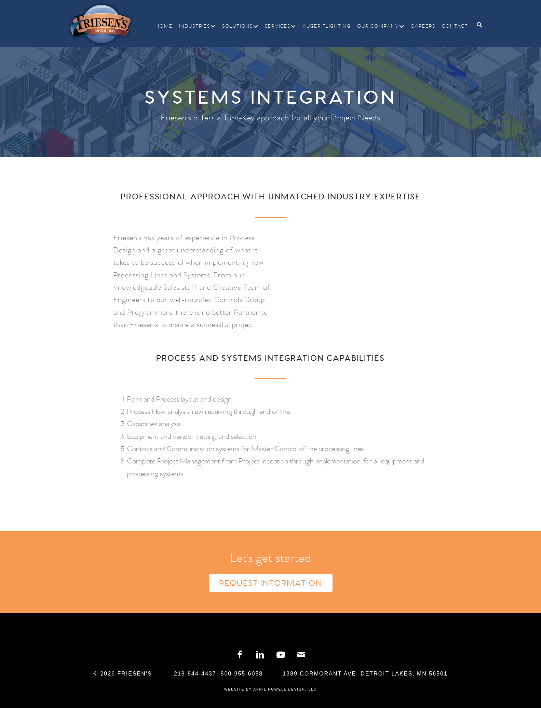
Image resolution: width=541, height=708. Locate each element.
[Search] (476, 24)
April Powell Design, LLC (285, 689)
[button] (213, 26)
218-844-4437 (195, 674)
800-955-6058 (242, 674)
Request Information (270, 583)
